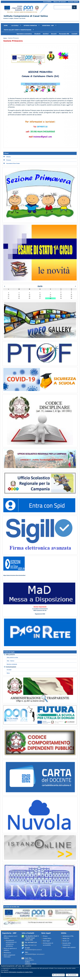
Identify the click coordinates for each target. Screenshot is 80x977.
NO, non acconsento (58, 975)
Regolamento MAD (40, 613)
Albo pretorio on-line (12, 657)
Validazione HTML (68, 935)
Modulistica (7, 952)
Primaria (8, 159)
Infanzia (8, 156)
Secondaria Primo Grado (13, 163)
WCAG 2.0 (66, 940)
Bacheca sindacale (12, 663)
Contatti (74, 33)
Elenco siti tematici (60, 1)
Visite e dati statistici (69, 947)
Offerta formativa (30, 25)
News (8, 672)
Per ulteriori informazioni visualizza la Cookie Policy (17, 972)
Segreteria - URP (48, 25)
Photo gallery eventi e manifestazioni (18, 29)
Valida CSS (66, 938)
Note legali (46, 940)
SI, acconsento (72, 975)
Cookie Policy (47, 938)
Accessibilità (47, 1)
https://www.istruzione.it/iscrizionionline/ (14, 575)
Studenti (37, 33)
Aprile (40, 286)
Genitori (46, 33)
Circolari (9, 669)
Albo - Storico (10, 660)
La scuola (15, 25)
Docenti (54, 33)
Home (6, 25)
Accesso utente (73, 1)
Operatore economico (24, 33)
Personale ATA (64, 33)
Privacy (45, 935)
